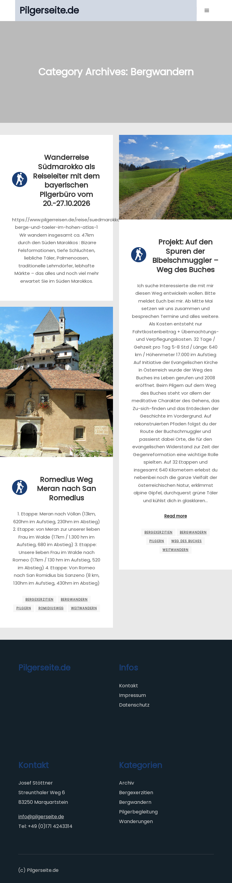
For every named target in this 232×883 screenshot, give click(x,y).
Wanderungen (136, 821)
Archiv (126, 782)
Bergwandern (193, 532)
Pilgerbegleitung (138, 811)
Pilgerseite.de (49, 10)
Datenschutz (134, 704)
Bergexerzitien (158, 532)
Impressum (132, 695)
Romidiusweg (51, 608)
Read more (175, 516)
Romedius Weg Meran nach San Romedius (66, 488)
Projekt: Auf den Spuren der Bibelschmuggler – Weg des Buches (185, 256)
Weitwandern (175, 550)
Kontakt (128, 685)
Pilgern (156, 541)
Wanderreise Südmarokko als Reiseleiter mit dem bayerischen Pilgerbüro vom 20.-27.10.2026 (66, 180)
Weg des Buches (186, 541)
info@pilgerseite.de (41, 816)
